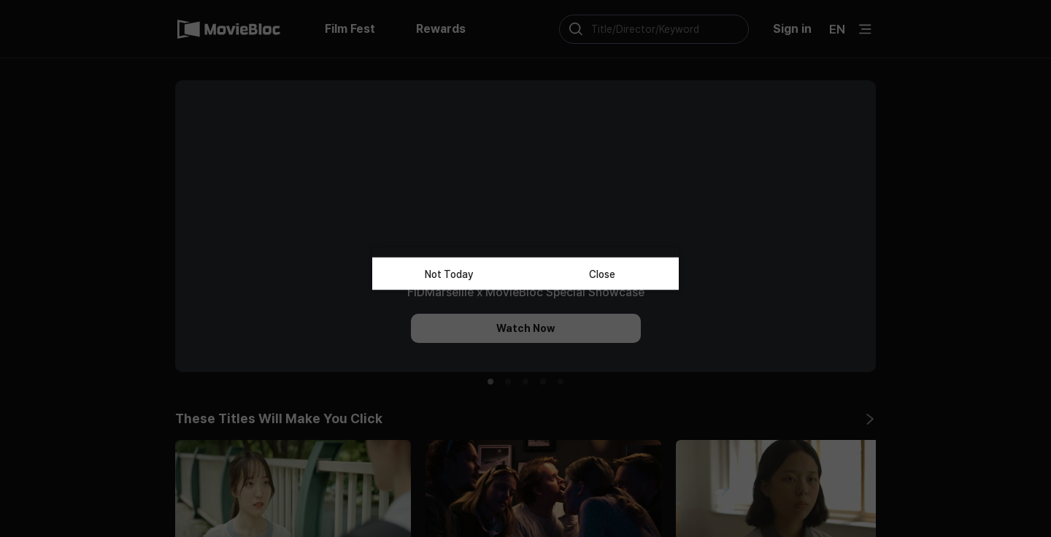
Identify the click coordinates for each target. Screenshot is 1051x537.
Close (602, 273)
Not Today (449, 273)
